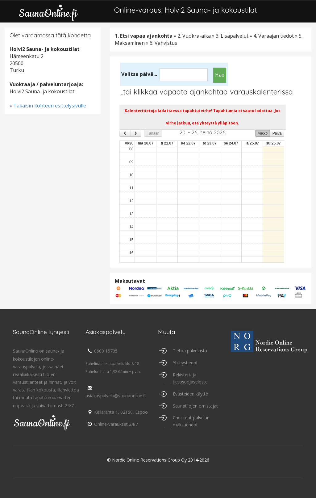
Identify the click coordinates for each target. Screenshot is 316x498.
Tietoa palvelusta (190, 351)
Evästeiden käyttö (190, 394)
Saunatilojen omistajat (195, 406)
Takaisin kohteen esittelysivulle (49, 105)
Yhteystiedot (185, 363)
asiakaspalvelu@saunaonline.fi (115, 392)
